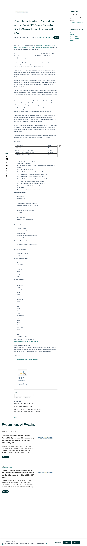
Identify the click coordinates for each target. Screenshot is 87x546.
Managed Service (18, 397)
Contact (16, 417)
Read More (5, 456)
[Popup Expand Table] (60, 146)
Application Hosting (18, 394)
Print (71, 32)
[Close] (85, 542)
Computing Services (28, 394)
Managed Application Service (48, 394)
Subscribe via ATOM (74, 38)
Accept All (76, 542)
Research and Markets (43, 37)
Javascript (72, 40)
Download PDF (73, 34)
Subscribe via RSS (74, 36)
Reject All (66, 542)
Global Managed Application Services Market (27, 359)
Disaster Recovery (37, 394)
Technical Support (27, 397)
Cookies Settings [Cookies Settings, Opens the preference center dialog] (57, 542)
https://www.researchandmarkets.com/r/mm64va (26, 341)
